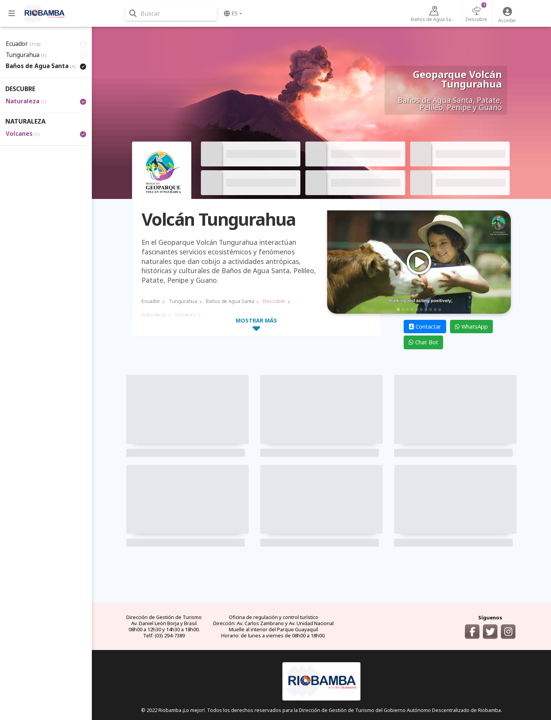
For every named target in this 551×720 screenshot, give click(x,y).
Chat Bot (423, 342)
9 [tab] (435, 309)
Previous (335, 262)
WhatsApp (471, 326)
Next (503, 262)
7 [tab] (425, 309)
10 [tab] (439, 309)
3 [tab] (407, 309)
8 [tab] (430, 309)
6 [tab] (421, 309)
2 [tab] (402, 309)
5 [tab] (416, 309)
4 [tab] (412, 309)
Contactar (425, 326)
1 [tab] (398, 309)
